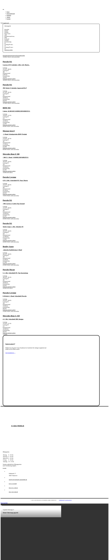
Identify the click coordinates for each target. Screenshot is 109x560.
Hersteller (22, 55)
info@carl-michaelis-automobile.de (18, 479)
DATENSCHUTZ (68, 500)
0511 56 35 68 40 (13, 492)
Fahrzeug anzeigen (7, 78)
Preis (7, 55)
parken (14, 78)
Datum (4, 55)
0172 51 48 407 (13, 483)
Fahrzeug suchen (8, 50)
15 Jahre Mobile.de (17, 426)
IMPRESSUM (61, 500)
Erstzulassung (16, 55)
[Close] (1, 505)
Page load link (4, 502)
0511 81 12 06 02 (13, 488)
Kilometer (10, 55)
